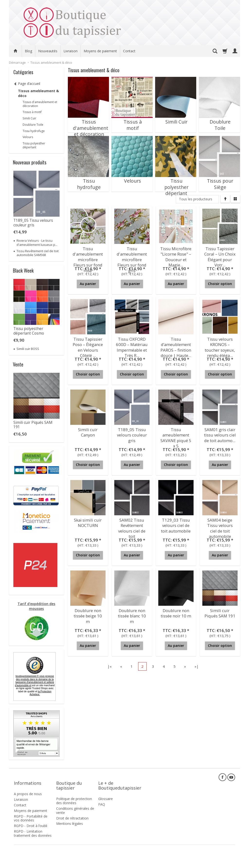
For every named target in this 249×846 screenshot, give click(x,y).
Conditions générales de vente (75, 802)
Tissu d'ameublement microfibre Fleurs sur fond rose (88, 255)
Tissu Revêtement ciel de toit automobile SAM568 (38, 253)
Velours (132, 178)
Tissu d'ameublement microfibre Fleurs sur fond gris (132, 255)
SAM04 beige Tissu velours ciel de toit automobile (220, 526)
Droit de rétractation (72, 809)
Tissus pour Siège (219, 178)
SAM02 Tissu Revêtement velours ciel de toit (131, 526)
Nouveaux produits (29, 162)
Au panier (88, 283)
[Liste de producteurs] (197, 199)
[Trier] (225, 199)
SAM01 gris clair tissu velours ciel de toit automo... (220, 434)
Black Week (23, 270)
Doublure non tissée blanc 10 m (131, 612)
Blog (28, 51)
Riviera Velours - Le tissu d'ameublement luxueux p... (37, 242)
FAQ (101, 796)
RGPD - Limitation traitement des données (33, 825)
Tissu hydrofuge (88, 178)
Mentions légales (69, 815)
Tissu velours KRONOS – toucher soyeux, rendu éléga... (220, 345)
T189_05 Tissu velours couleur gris (131, 434)
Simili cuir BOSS (28, 349)
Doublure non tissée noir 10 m (175, 612)
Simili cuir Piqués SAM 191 (220, 612)
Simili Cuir (175, 118)
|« (109, 666)
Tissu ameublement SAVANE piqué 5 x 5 (176, 436)
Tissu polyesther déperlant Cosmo (28, 331)
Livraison (70, 51)
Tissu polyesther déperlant (176, 180)
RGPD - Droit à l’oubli (30, 817)
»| (197, 666)
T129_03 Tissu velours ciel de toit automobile (175, 524)
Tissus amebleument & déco (38, 93)
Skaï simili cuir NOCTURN (87, 521)
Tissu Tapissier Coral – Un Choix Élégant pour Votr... (219, 255)
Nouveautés (47, 51)
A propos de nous (28, 785)
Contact (129, 51)
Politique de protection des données (74, 792)
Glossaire (105, 790)
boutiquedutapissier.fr (34, 681)
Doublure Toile (219, 118)
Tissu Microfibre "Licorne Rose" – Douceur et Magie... (175, 255)
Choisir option (220, 283)
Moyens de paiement (100, 51)
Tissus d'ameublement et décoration (88, 123)
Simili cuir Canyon (88, 429)
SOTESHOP (228, 841)
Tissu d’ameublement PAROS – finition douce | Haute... (175, 345)
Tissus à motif (132, 118)
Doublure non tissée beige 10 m (88, 612)
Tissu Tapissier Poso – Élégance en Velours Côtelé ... (88, 345)
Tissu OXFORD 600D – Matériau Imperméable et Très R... (131, 345)
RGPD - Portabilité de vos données (30, 809)
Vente (18, 364)
